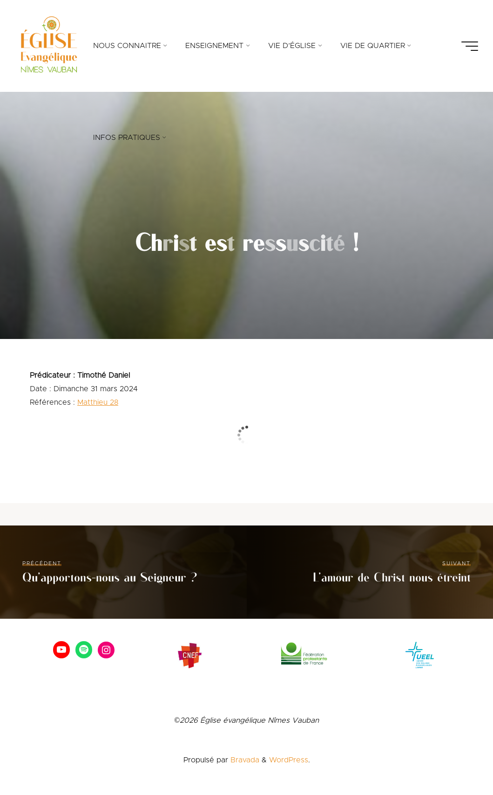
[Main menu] (469, 46)
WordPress (288, 760)
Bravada (243, 760)
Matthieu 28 (97, 402)
